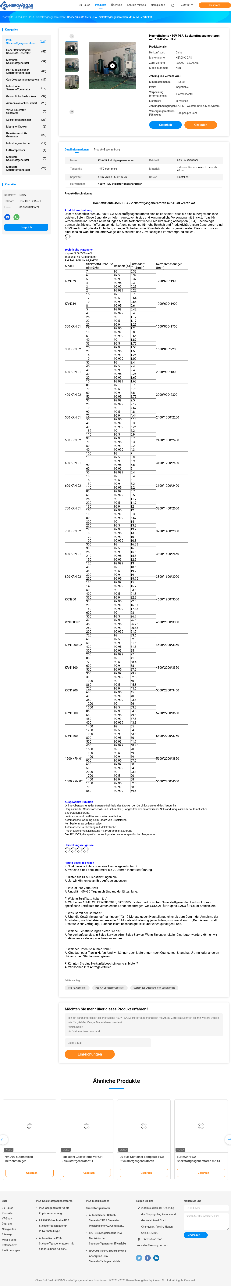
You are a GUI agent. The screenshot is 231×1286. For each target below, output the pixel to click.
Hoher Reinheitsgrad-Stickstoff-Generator (26, 52)
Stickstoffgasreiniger (26, 120)
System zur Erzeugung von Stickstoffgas (154, 988)
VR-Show (7, 1218)
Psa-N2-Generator (77, 988)
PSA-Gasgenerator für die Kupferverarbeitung (54, 1210)
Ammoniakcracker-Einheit (26, 103)
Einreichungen (90, 1054)
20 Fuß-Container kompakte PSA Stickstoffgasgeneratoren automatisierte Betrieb (142, 1161)
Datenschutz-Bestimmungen (11, 1248)
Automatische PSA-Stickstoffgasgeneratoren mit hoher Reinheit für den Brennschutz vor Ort (56, 1244)
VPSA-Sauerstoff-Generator (26, 111)
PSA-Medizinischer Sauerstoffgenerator (26, 71)
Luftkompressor (26, 150)
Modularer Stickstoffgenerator (26, 158)
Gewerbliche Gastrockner (26, 96)
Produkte (7, 1213)
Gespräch (214, 5)
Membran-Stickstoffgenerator (26, 61)
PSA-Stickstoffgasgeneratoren (26, 42)
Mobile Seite (9, 1239)
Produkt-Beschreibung (107, 149)
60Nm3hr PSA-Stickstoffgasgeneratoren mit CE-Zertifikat (199, 1161)
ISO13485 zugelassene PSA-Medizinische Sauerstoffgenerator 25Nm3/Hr (107, 1238)
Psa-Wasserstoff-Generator (26, 135)
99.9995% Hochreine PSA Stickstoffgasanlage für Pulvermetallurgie (54, 1226)
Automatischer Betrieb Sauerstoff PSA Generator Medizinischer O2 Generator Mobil (105, 1221)
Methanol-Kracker (26, 127)
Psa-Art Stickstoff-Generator (109, 988)
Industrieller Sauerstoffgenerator (26, 88)
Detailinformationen (77, 149)
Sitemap (7, 1234)
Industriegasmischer (26, 143)
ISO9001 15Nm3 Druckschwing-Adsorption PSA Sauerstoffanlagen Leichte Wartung (108, 1256)
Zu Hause (7, 1207)
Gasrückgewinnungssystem (26, 80)
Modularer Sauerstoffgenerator (26, 168)
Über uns (7, 1223)
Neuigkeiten (9, 1229)
